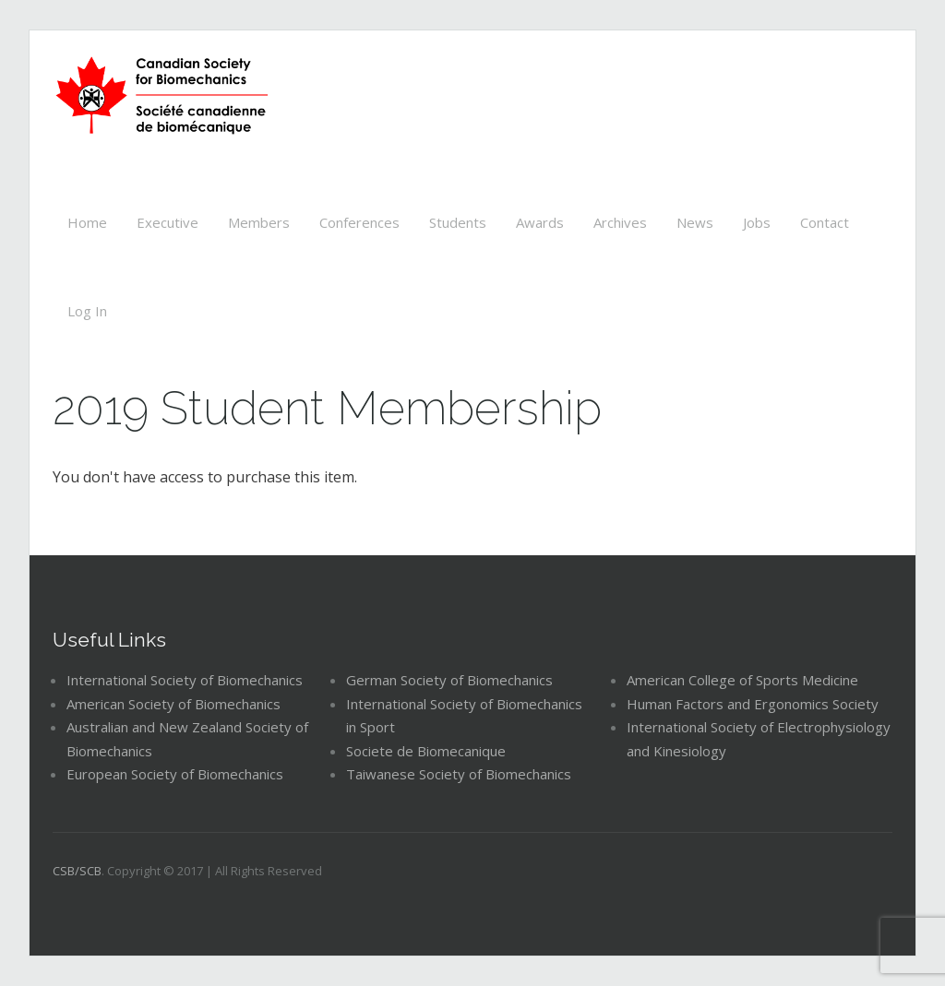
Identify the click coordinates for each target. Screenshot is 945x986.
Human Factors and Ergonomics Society (753, 704)
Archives (620, 222)
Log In (87, 311)
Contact (824, 222)
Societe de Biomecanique (426, 751)
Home (87, 222)
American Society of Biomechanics (173, 704)
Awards (540, 222)
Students (457, 222)
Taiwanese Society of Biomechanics (458, 774)
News (694, 222)
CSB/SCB (77, 870)
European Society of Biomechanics (174, 774)
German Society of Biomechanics (449, 680)
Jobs (757, 222)
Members (259, 222)
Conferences (359, 222)
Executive (167, 222)
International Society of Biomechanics (184, 680)
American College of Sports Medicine (742, 680)
